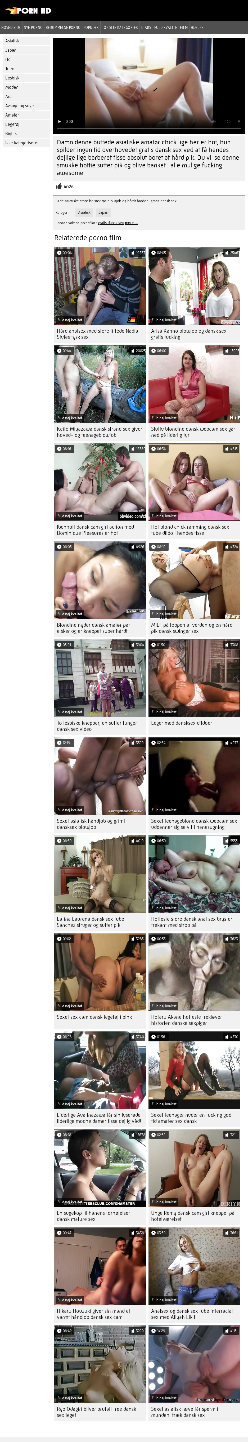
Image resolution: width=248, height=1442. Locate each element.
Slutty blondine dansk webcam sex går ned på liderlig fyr (193, 432)
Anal (9, 96)
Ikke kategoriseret (22, 142)
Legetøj (12, 124)
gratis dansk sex (111, 222)
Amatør (12, 115)
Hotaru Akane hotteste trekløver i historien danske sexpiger (188, 1020)
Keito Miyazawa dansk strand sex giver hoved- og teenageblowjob (99, 432)
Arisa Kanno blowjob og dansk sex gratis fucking (189, 334)
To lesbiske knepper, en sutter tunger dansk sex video (97, 726)
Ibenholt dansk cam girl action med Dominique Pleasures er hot (95, 530)
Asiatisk (12, 40)
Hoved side (11, 27)
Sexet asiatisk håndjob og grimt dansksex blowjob (91, 824)
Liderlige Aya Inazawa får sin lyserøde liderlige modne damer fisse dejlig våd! (99, 1118)
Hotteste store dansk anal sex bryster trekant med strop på (191, 922)
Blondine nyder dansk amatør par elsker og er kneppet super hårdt (93, 628)
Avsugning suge (19, 105)
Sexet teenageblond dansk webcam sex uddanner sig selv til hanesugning (194, 824)
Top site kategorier (120, 27)
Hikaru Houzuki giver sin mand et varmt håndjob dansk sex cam (93, 1314)
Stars (146, 27)
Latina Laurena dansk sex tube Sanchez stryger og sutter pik (90, 922)
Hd (8, 59)
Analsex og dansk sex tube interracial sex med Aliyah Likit (192, 1314)
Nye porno (33, 27)
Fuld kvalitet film (171, 27)
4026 (69, 186)
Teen (9, 68)
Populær (91, 27)
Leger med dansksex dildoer (181, 723)
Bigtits (11, 133)
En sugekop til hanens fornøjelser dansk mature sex (93, 1216)
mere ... (131, 222)
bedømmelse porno (63, 27)
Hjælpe (197, 27)
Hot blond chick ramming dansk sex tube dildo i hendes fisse (190, 530)
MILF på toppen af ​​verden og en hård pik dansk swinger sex (191, 628)
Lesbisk (12, 78)
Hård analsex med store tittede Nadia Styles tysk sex (97, 334)
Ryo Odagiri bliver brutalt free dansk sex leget (96, 1412)
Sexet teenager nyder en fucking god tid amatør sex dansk (191, 1118)
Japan (10, 50)
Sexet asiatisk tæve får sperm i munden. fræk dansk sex (184, 1412)
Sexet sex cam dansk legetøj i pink (94, 1017)
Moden (12, 87)
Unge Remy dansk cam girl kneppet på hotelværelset (193, 1216)
